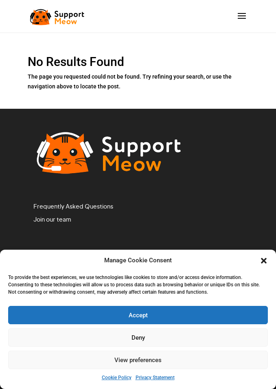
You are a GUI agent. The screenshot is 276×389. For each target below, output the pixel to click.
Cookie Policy (116, 377)
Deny (138, 337)
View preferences (138, 360)
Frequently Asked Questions (73, 207)
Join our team (52, 220)
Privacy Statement (155, 377)
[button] (264, 261)
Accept (138, 315)
